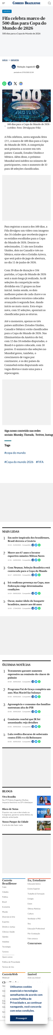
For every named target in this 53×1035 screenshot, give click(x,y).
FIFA (40, 462)
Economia (6, 907)
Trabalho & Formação (36, 894)
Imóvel (32, 974)
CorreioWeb (10, 974)
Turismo (5, 952)
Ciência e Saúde (8, 932)
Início (5, 60)
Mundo (5, 912)
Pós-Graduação (34, 933)
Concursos (35, 943)
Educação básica (34, 884)
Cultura (31, 914)
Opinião (5, 937)
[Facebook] (10, 84)
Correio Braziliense (9, 882)
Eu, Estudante (37, 880)
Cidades (5, 892)
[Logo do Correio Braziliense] (26, 3)
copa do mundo (16, 452)
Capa (4, 887)
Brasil (4, 902)
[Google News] (21, 84)
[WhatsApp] (4, 84)
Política (5, 897)
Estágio (31, 899)
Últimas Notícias (34, 909)
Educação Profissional (36, 928)
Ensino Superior (34, 889)
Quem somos (7, 957)
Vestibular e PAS (34, 919)
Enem (30, 904)
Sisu (29, 924)
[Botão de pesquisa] (49, 3)
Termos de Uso (8, 967)
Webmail (5, 978)
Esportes (15, 60)
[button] (35, 1011)
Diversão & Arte (8, 917)
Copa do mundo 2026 (19, 462)
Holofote (5, 942)
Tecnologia (6, 947)
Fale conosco (33, 938)
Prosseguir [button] (21, 1018)
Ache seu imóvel (34, 978)
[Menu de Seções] (4, 3)
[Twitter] (15, 84)
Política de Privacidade (11, 962)
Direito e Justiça (8, 927)
